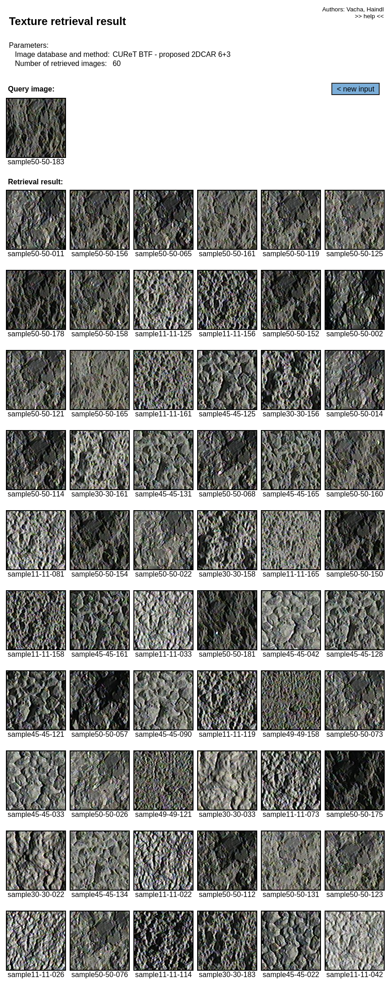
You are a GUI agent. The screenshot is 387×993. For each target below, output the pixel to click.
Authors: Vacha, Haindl (353, 9)
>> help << (369, 16)
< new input (355, 89)
